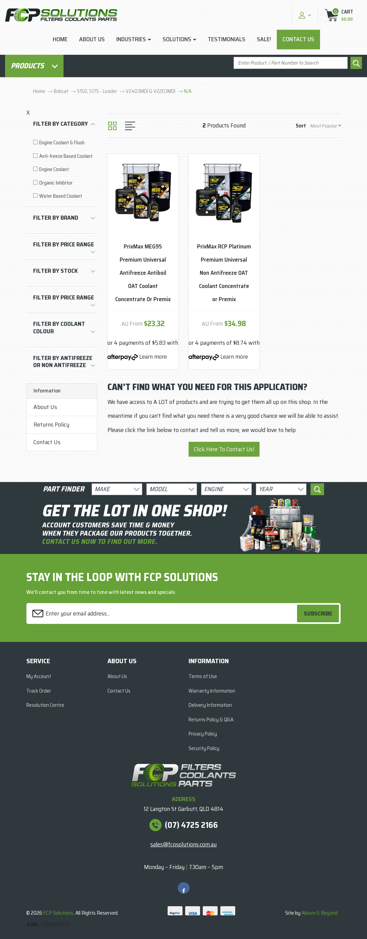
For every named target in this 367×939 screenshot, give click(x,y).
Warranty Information (212, 691)
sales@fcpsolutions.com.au (183, 844)
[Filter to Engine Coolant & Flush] (64, 143)
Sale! (264, 39)
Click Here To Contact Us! (224, 449)
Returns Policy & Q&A (211, 720)
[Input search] (291, 63)
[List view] (130, 126)
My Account (38, 676)
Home (60, 39)
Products (34, 66)
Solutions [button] (177, 39)
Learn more (153, 356)
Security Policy (204, 748)
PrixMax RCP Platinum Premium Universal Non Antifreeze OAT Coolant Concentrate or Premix (224, 273)
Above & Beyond (319, 913)
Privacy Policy (203, 734)
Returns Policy (51, 424)
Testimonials (226, 39)
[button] (304, 15)
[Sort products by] (325, 125)
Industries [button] (131, 39)
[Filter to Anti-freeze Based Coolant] (64, 156)
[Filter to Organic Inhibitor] (64, 183)
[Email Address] (162, 614)
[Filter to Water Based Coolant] (64, 196)
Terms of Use (203, 676)
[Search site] (356, 63)
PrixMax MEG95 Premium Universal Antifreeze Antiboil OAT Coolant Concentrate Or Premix (143, 273)
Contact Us (298, 39)
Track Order (38, 691)
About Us (92, 39)
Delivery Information (210, 705)
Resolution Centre (45, 705)
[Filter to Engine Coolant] (64, 169)
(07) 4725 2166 (191, 825)
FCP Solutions (58, 913)
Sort (301, 125)
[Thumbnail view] (112, 126)
